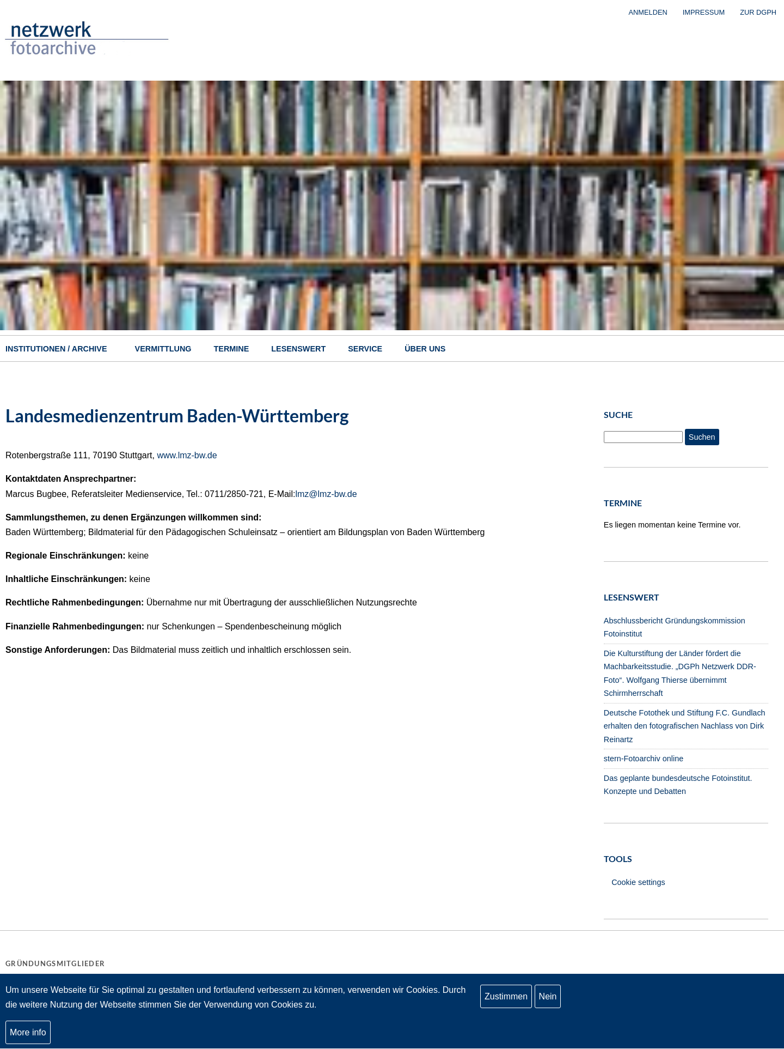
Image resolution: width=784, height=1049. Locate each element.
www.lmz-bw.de (187, 455)
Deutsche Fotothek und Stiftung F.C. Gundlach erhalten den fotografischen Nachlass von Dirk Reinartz (684, 726)
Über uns (425, 348)
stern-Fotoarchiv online (643, 758)
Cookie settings (638, 882)
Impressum (704, 12)
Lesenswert (298, 348)
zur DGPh (758, 12)
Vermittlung (163, 348)
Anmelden (648, 12)
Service (365, 348)
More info (28, 1036)
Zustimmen (506, 1000)
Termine (231, 348)
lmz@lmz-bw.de (326, 494)
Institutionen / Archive (56, 348)
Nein (548, 1000)
